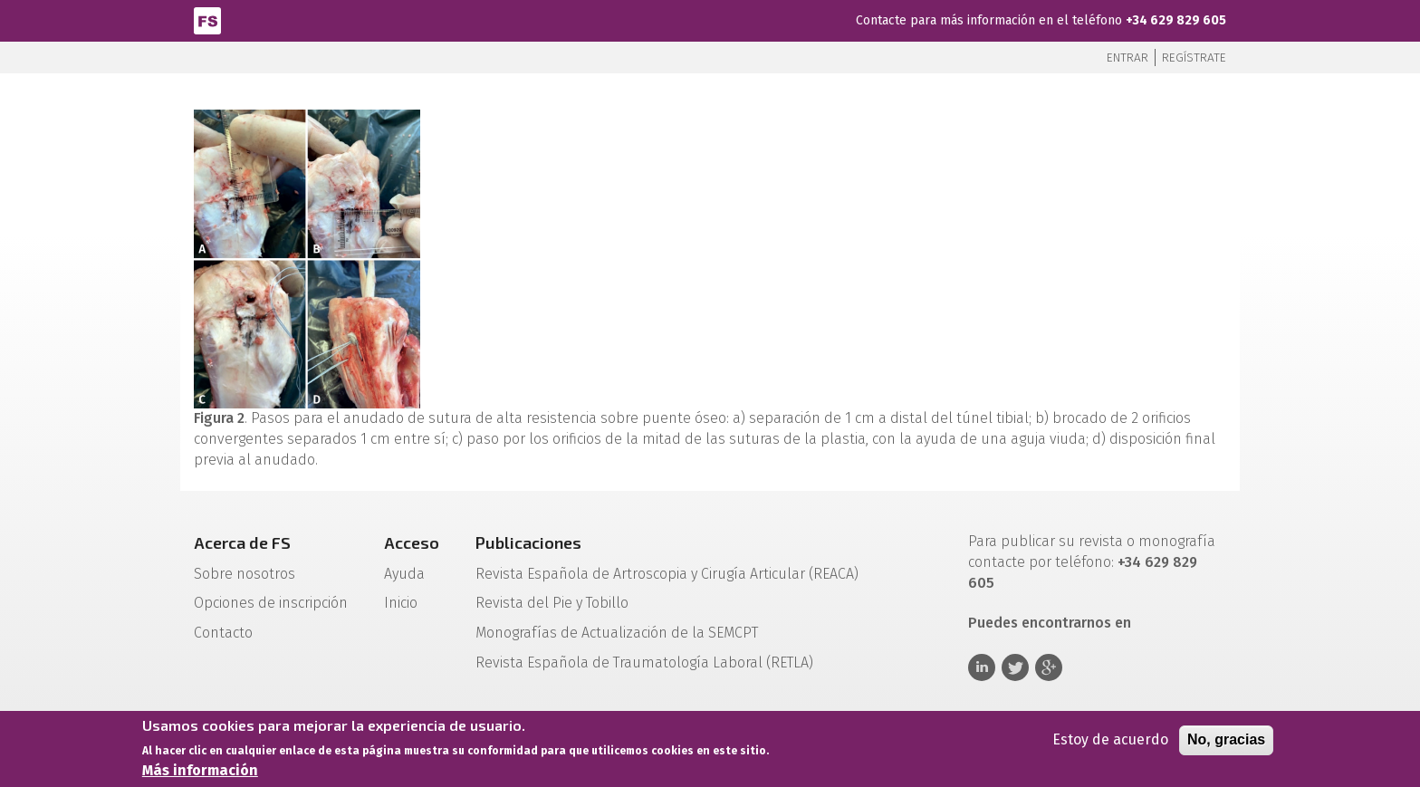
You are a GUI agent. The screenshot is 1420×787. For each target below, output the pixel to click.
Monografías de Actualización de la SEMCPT (616, 632)
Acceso (411, 542)
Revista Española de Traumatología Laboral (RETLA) (644, 662)
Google (1048, 667)
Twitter (1015, 667)
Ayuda (404, 573)
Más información (200, 774)
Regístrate (1194, 57)
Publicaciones (528, 542)
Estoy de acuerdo (1110, 744)
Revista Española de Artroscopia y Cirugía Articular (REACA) (667, 573)
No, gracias (1226, 744)
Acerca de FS (242, 542)
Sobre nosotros (244, 573)
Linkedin (981, 667)
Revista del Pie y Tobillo (551, 602)
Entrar (1127, 57)
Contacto (223, 632)
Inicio (400, 602)
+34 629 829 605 (1176, 20)
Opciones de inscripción (271, 602)
